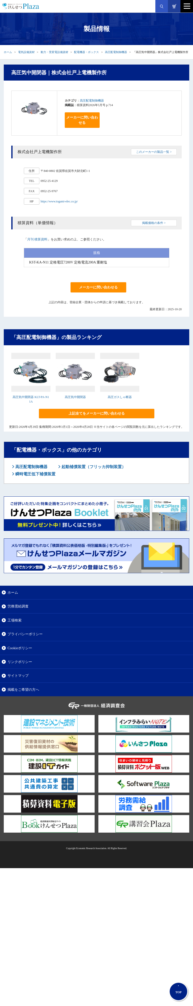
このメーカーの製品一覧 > (154, 152)
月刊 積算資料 (37, 239)
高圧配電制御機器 (116, 52)
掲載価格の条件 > (154, 223)
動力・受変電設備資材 (54, 52)
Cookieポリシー (20, 648)
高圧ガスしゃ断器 (120, 397)
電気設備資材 (26, 52)
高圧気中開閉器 (75, 397)
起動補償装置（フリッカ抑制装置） (93, 467)
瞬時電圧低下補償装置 (34, 474)
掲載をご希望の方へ (23, 690)
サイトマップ (18, 676)
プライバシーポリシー (25, 634)
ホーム (8, 52)
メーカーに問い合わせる (82, 120)
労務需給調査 (18, 606)
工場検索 (15, 620)
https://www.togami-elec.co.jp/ (59, 201)
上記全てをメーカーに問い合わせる (97, 413)
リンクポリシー (20, 662)
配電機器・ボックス (86, 52)
